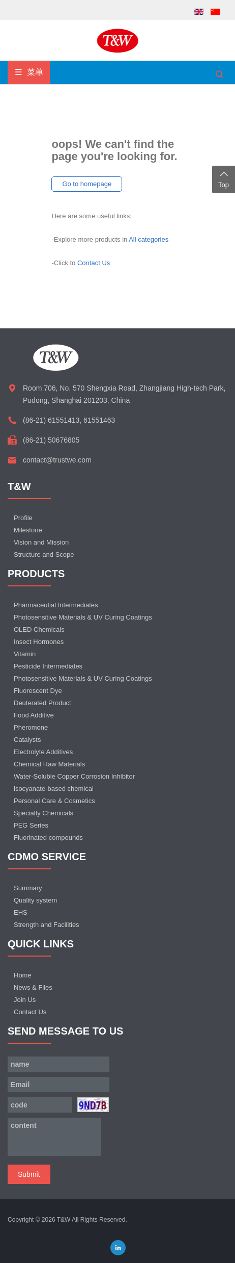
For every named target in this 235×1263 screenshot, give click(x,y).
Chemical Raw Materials (49, 764)
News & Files (33, 987)
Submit (29, 1174)
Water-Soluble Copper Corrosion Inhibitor (74, 776)
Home (23, 975)
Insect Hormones (39, 642)
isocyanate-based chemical (54, 788)
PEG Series (31, 825)
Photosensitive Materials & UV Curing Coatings (83, 617)
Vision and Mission (41, 542)
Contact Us (93, 263)
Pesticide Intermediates (48, 666)
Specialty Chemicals (43, 813)
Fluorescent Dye (38, 690)
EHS (20, 912)
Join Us (25, 999)
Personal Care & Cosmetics (54, 801)
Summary (28, 888)
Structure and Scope (44, 554)
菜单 (28, 72)
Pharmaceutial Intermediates (56, 605)
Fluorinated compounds (48, 837)
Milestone (28, 530)
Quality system (35, 900)
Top (223, 178)
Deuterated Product (42, 703)
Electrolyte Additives (43, 752)
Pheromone (31, 727)
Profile (23, 518)
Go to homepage (86, 184)
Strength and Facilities (46, 925)
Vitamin (25, 654)
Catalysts (27, 739)
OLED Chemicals (39, 629)
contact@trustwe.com (57, 460)
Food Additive (34, 715)
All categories (148, 239)
